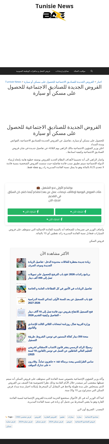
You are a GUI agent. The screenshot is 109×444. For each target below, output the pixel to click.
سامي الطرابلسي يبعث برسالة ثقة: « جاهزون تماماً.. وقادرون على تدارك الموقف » (60, 363)
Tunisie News (54, 6)
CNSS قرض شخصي (23, 417)
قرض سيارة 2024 (25, 421)
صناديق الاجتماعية (91, 417)
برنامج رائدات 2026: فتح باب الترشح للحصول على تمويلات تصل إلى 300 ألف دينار (59, 275)
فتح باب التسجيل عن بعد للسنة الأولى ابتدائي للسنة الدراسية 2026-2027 (60, 300)
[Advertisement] (54, 45)
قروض (69, 421)
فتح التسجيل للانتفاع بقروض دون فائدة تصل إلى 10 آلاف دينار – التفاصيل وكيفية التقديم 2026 (60, 313)
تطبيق (62, 417)
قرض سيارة (10, 421)
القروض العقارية (50, 417)
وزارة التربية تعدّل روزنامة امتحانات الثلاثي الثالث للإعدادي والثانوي (59, 325)
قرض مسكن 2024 (56, 421)
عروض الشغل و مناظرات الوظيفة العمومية (33, 71)
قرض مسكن (40, 421)
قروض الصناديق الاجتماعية (85, 421)
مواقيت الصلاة (79, 71)
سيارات (71, 417)
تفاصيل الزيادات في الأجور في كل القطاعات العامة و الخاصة (60, 288)
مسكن (8, 426)
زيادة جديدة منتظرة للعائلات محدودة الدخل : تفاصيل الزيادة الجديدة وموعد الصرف (59, 263)
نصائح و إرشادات (62, 71)
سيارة (79, 417)
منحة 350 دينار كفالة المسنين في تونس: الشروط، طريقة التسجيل (58, 338)
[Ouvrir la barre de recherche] (91, 71)
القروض (38, 417)
